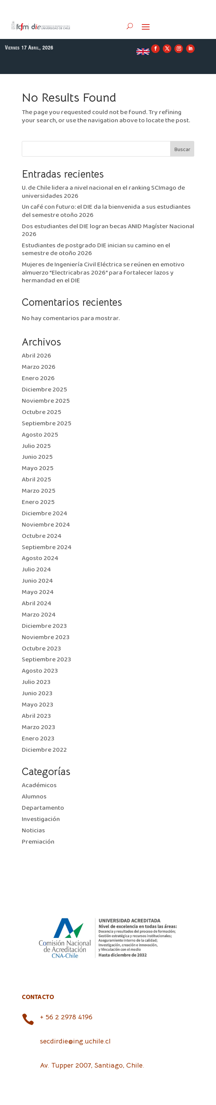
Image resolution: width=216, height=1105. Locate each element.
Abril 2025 (36, 479)
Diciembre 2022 (44, 750)
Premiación (38, 842)
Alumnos (34, 796)
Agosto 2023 (40, 671)
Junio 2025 (37, 457)
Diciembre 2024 (44, 513)
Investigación (41, 819)
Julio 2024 (36, 569)
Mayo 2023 (37, 705)
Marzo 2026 (39, 367)
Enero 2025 (38, 502)
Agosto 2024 (40, 558)
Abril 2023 (36, 716)
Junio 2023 (37, 693)
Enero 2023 (38, 738)
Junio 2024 (37, 581)
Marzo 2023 (38, 727)
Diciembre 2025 (44, 389)
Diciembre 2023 (44, 626)
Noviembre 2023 (46, 637)
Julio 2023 (36, 682)
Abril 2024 (36, 603)
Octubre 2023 (41, 648)
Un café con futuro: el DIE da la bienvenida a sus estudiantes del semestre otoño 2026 (106, 211)
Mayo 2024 (38, 592)
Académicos (39, 785)
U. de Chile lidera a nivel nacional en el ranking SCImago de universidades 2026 (103, 192)
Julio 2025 (36, 446)
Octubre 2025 (41, 412)
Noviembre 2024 (46, 525)
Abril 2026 (36, 356)
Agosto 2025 (40, 435)
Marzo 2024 (39, 615)
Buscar (182, 149)
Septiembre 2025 (46, 423)
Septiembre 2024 (46, 547)
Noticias (33, 830)
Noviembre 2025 (46, 401)
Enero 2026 (38, 378)
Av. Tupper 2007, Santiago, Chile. (92, 1065)
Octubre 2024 (41, 536)
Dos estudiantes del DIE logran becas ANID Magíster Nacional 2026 (108, 230)
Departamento (43, 808)
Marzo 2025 (39, 491)
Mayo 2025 (38, 468)
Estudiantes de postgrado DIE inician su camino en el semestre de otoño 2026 (96, 249)
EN (143, 51)
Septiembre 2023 (46, 659)
